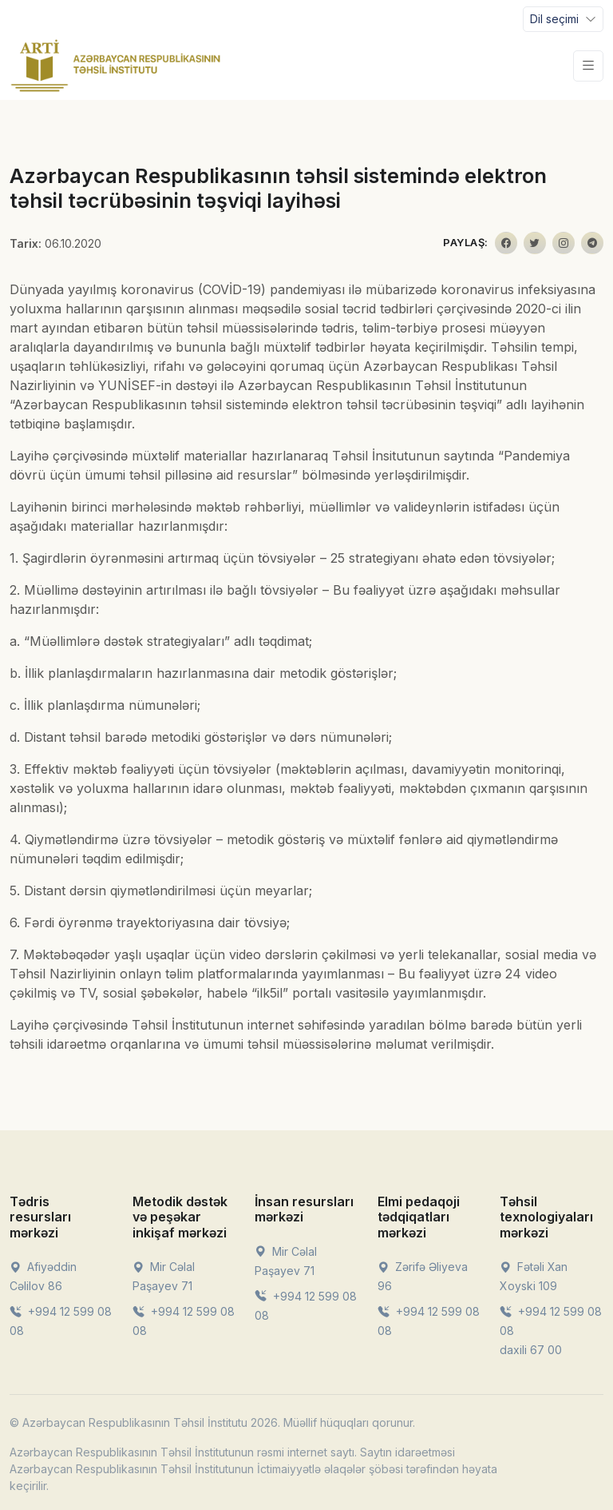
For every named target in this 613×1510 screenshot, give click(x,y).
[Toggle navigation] (563, 19)
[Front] (116, 66)
